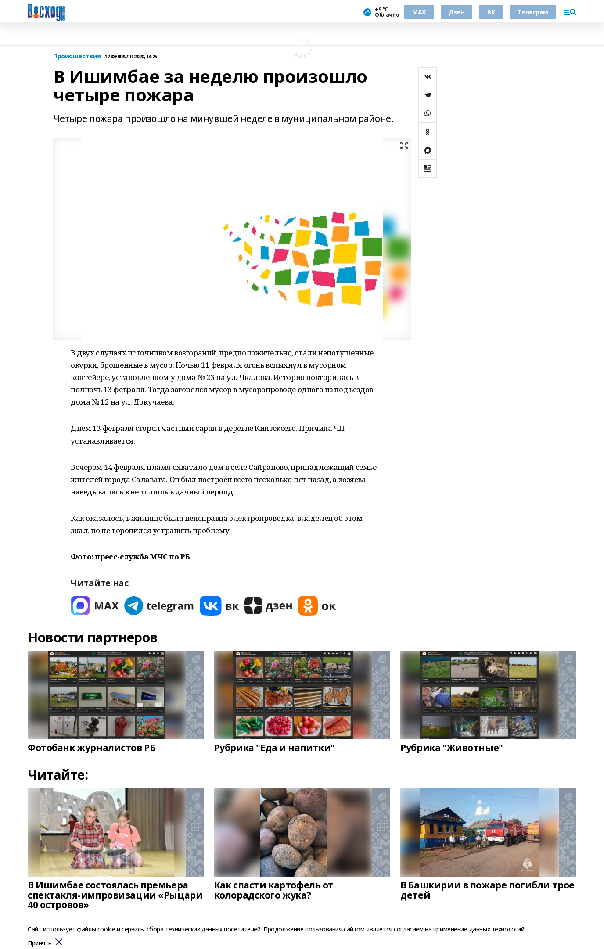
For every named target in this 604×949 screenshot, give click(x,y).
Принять (40, 943)
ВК (491, 12)
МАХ (419, 12)
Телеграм (533, 12)
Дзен (456, 12)
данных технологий (497, 929)
